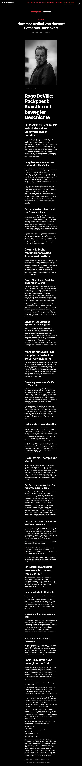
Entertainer (37, 760)
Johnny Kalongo (38, 32)
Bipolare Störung (32, 759)
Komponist (42, 760)
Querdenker (33, 762)
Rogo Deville (47, 762)
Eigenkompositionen (30, 760)
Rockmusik (41, 762)
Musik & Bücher (50, 2)
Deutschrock (42, 759)
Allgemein (41, 19)
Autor (27, 759)
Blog (28, 2)
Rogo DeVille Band (8, 2)
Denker (37, 759)
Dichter (47, 759)
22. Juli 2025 (47, 32)
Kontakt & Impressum (69, 4)
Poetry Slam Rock (49, 760)
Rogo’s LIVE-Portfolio (41, 2)
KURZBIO (33, 2)
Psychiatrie (28, 762)
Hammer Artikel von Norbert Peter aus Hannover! (41, 26)
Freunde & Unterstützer (68, 2)
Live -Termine (58, 2)
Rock (38, 762)
